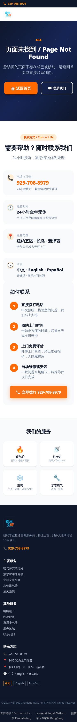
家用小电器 (10, 623)
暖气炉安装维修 (13, 568)
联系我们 (9, 634)
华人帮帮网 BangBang (49, 718)
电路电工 (9, 611)
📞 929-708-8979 (16, 548)
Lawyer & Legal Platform (51, 713)
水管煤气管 (10, 586)
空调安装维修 (12, 580)
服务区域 (9, 628)
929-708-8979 (14, 4)
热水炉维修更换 (13, 574)
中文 (7, 683)
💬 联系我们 (57, 88)
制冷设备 (9, 617)
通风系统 (9, 591)
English (19, 683)
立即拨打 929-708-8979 (38, 392)
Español (33, 683)
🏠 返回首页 (21, 88)
